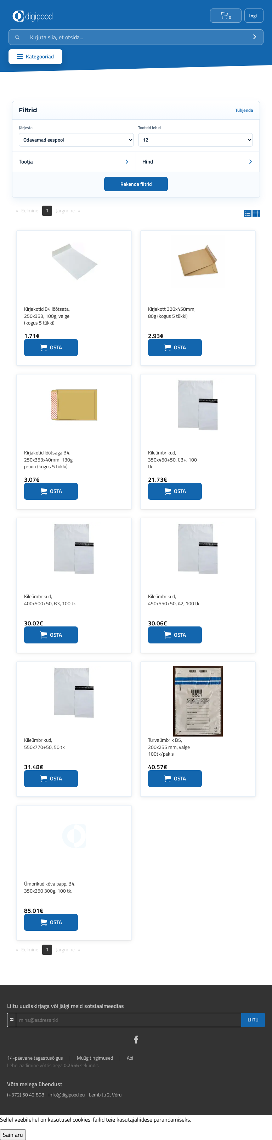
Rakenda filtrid (136, 184)
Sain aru (13, 1134)
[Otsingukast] (136, 37)
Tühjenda (244, 110)
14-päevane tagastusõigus (35, 1057)
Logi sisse (254, 15)
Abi (130, 1057)
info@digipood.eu (67, 1094)
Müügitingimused (95, 1057)
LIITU (253, 1020)
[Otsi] (254, 37)
